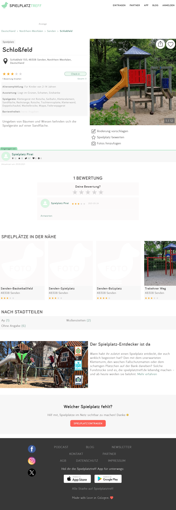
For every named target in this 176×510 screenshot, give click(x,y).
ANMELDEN (168, 5)
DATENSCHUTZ (87, 460)
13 (20, 158)
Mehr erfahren (147, 374)
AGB (63, 460)
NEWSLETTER (121, 447)
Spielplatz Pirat (22, 154)
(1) (7, 320)
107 (28, 158)
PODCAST (61, 447)
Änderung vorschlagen (112, 131)
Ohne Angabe (10, 326)
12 (14, 158)
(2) (89, 320)
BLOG (155, 5)
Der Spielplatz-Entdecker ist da (120, 344)
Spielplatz (8, 41)
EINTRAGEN (119, 5)
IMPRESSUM (117, 460)
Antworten (46, 215)
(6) (24, 326)
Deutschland (8, 31)
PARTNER (135, 5)
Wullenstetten (76, 320)
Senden (51, 31)
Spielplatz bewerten (110, 137)
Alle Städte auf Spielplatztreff (92, 488)
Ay (3, 320)
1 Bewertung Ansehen (11, 78)
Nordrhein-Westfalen (31, 31)
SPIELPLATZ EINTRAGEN (88, 423)
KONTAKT (76, 454)
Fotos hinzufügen (109, 143)
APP (146, 5)
